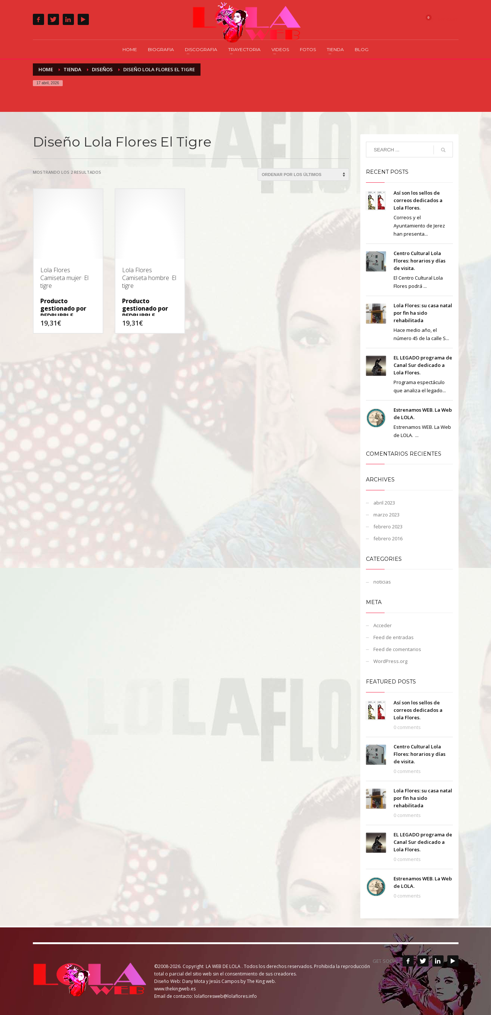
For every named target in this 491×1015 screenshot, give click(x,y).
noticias (382, 581)
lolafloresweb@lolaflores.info (225, 996)
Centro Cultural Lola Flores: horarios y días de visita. (419, 260)
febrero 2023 (388, 526)
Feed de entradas (393, 637)
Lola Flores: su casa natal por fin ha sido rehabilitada (423, 313)
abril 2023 (384, 502)
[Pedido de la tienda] (303, 174)
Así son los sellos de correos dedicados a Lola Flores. (418, 200)
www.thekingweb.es (175, 989)
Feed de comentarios (397, 649)
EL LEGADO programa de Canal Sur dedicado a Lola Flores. (423, 365)
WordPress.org (390, 661)
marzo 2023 (386, 514)
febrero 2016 (388, 538)
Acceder (382, 625)
